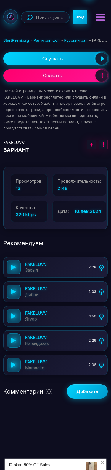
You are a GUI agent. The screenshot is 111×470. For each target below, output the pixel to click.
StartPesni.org (16, 40)
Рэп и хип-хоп (46, 40)
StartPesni (10, 16)
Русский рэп (75, 40)
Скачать (75, 75)
